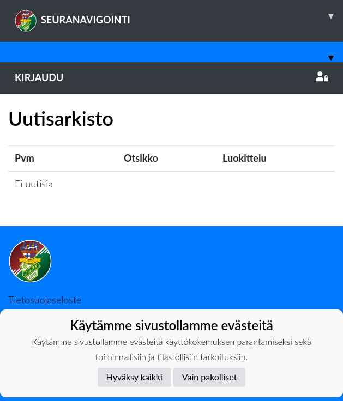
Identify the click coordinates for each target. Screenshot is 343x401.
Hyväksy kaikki (134, 377)
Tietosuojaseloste (44, 300)
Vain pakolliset (209, 377)
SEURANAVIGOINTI (179, 16)
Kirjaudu (171, 77)
